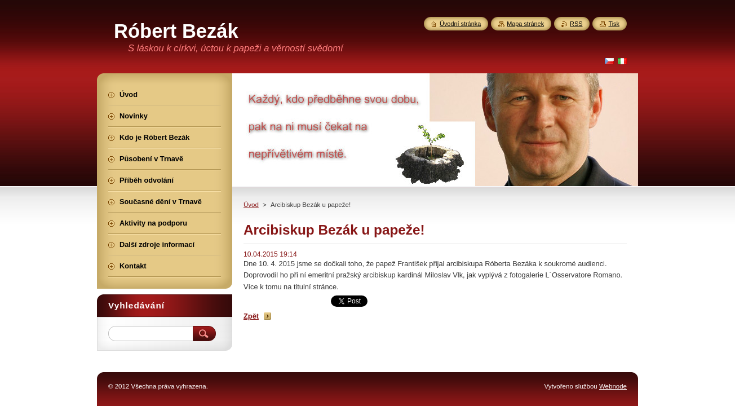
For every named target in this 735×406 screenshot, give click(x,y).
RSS (576, 23)
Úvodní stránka (460, 23)
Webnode (613, 386)
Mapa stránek (525, 23)
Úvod (251, 204)
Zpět (251, 316)
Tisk (613, 23)
